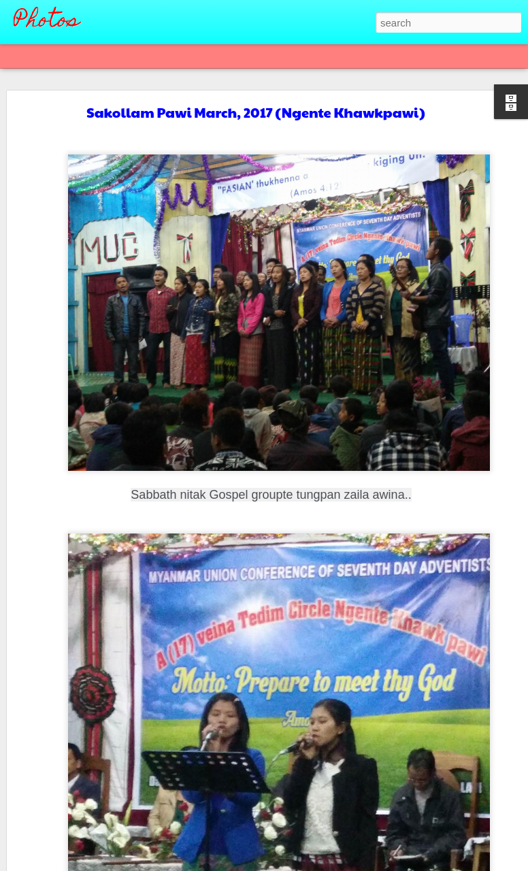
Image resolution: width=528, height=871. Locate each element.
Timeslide (293, 55)
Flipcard (64, 55)
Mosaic (156, 55)
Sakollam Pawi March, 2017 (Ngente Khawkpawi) (255, 112)
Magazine (111, 55)
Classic (22, 55)
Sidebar (197, 55)
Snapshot (243, 55)
